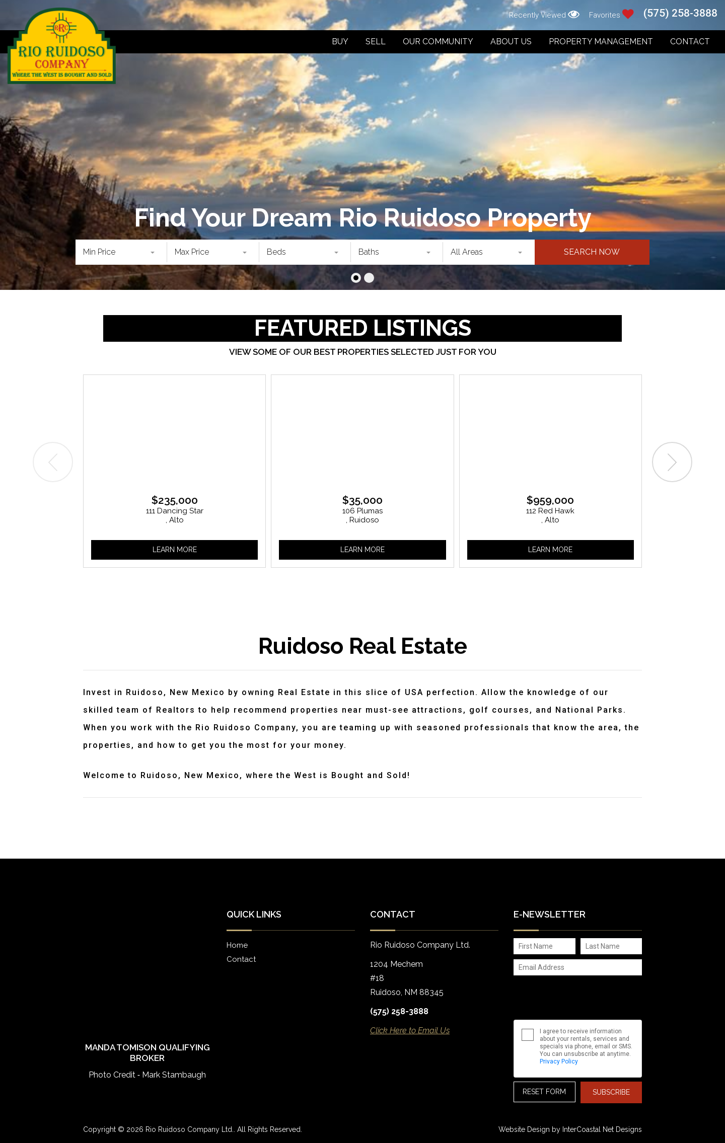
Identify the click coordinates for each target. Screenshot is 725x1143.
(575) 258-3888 (680, 13)
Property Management (601, 41)
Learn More (175, 550)
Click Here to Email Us (410, 1030)
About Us (511, 41)
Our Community (438, 41)
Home (237, 945)
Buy (340, 41)
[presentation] (53, 462)
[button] (356, 278)
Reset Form (544, 1092)
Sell (376, 41)
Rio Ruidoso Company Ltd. (62, 46)
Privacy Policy (559, 1061)
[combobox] (121, 252)
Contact (690, 41)
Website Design (524, 1129)
